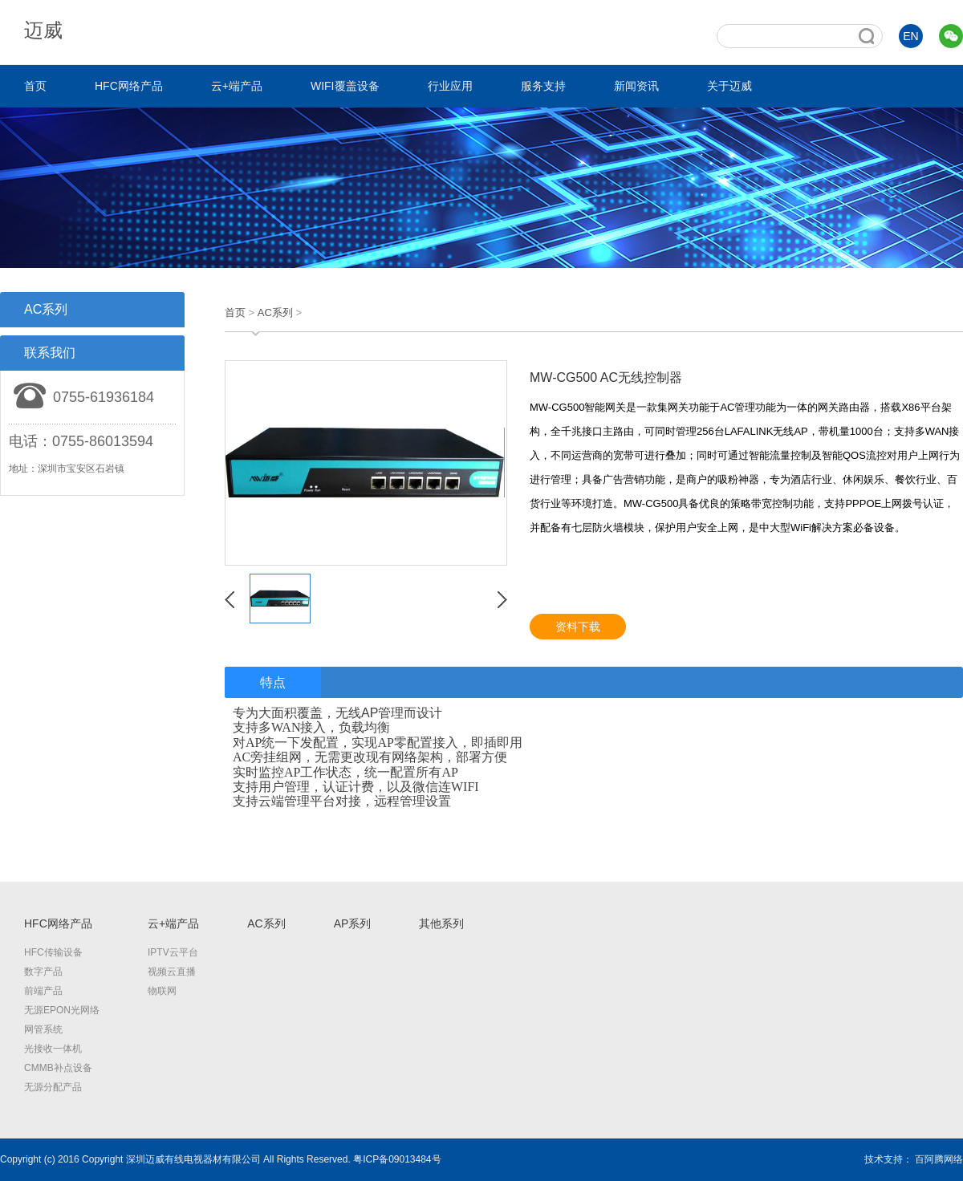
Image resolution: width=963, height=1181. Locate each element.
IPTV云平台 (173, 952)
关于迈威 (729, 85)
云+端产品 (236, 85)
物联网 (162, 990)
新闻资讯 (636, 85)
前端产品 (43, 990)
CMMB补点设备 (58, 1067)
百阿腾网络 (939, 1159)
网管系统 (43, 1029)
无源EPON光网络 (62, 1010)
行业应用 (450, 85)
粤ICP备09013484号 (397, 1159)
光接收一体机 (53, 1048)
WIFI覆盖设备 (345, 85)
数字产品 (43, 971)
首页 (35, 85)
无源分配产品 (53, 1087)
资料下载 (577, 626)
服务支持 (543, 85)
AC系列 (275, 312)
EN (910, 36)
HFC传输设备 (53, 952)
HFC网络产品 (129, 85)
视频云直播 (172, 971)
